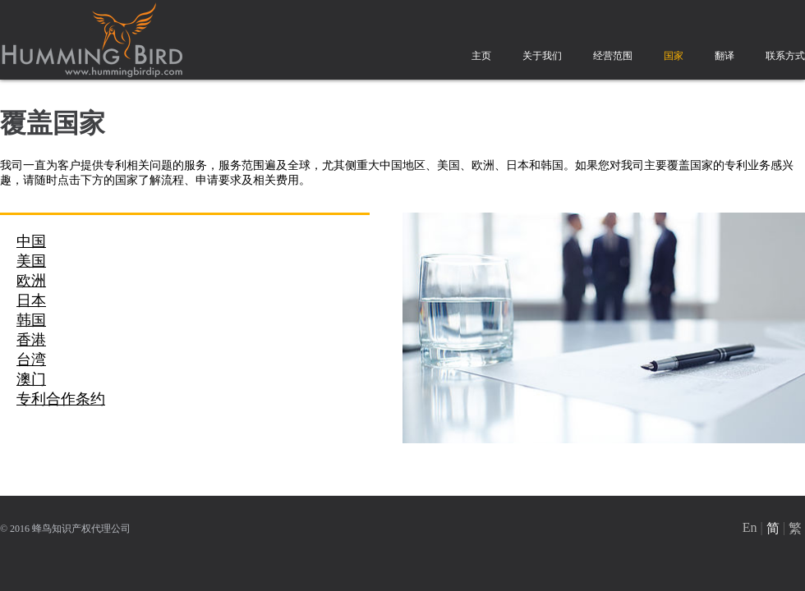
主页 (481, 56)
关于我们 (542, 56)
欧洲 (31, 281)
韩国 (31, 320)
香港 (31, 340)
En (750, 527)
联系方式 (785, 56)
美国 (31, 261)
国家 (673, 56)
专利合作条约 (60, 399)
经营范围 (612, 56)
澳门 (31, 379)
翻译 (724, 56)
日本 (31, 300)
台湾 (31, 359)
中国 (31, 241)
